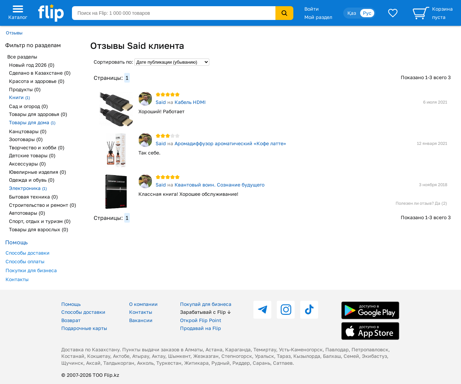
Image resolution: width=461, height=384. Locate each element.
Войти (311, 9)
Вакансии (141, 320)
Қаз (351, 13)
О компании (143, 304)
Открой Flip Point (200, 320)
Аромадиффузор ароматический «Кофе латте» (230, 143)
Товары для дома (32, 122)
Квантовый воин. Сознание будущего (219, 185)
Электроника (28, 188)
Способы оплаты (25, 261)
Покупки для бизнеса (31, 270)
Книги (19, 97)
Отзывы (14, 32)
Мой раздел (318, 17)
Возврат (71, 320)
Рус (367, 13)
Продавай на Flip (200, 328)
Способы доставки (28, 253)
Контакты (17, 279)
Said (161, 102)
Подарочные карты (84, 328)
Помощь (71, 304)
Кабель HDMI (190, 102)
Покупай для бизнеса (205, 304)
